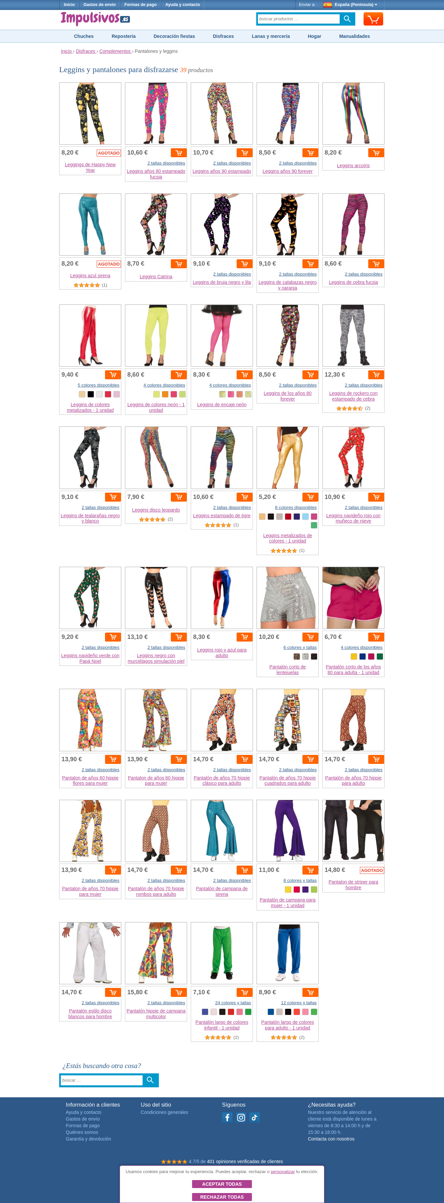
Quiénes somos (82, 1132)
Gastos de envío (99, 4)
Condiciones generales (164, 1112)
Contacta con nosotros (331, 1139)
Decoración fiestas (174, 36)
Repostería (124, 36)
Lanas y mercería (271, 36)
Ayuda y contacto (182, 4)
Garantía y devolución (88, 1139)
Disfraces (223, 36)
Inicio (69, 4)
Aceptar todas (222, 1184)
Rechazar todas (222, 1197)
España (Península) (350, 4)
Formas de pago (140, 4)
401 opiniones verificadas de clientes (245, 1161)
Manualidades (354, 36)
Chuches (84, 36)
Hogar (314, 36)
